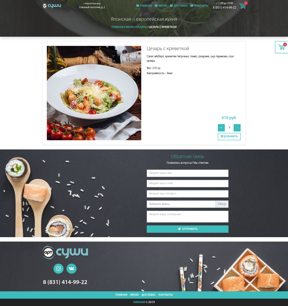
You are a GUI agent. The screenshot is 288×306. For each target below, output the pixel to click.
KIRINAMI (139, 302)
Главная (146, 5)
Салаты (141, 27)
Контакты (201, 5)
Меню (163, 5)
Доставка (181, 5)
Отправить (188, 229)
